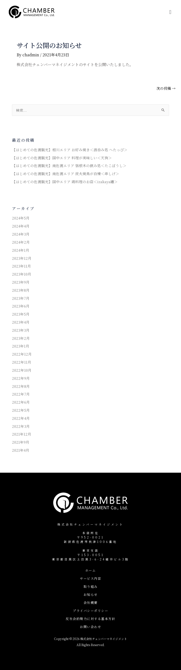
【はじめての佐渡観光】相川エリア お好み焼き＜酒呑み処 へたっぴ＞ (70, 149)
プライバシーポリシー (90, 610)
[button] (170, 12)
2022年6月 (21, 402)
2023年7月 (21, 298)
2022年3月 (21, 426)
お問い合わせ (90, 626)
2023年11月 (21, 266)
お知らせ (91, 594)
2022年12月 (22, 354)
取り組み (91, 586)
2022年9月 (21, 378)
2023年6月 (21, 306)
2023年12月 (22, 258)
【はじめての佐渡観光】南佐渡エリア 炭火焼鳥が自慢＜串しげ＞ (65, 173)
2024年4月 (21, 226)
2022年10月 (22, 370)
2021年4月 (20, 450)
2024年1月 (20, 250)
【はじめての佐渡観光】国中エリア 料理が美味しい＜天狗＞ (62, 157)
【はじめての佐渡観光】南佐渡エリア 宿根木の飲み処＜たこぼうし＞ (69, 165)
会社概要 (91, 602)
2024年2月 (21, 242)
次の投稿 (166, 88)
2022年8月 (21, 386)
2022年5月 (21, 410)
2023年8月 (21, 290)
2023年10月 (21, 274)
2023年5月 (21, 314)
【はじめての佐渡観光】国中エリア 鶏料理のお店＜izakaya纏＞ (65, 181)
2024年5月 (21, 217)
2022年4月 (21, 418)
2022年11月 (21, 362)
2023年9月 (21, 282)
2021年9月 (20, 442)
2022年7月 (21, 394)
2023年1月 (20, 346)
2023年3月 (21, 330)
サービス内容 (90, 578)
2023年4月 (21, 322)
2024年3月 (21, 234)
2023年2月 (21, 338)
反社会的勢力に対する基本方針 (90, 618)
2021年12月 (21, 434)
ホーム (90, 570)
